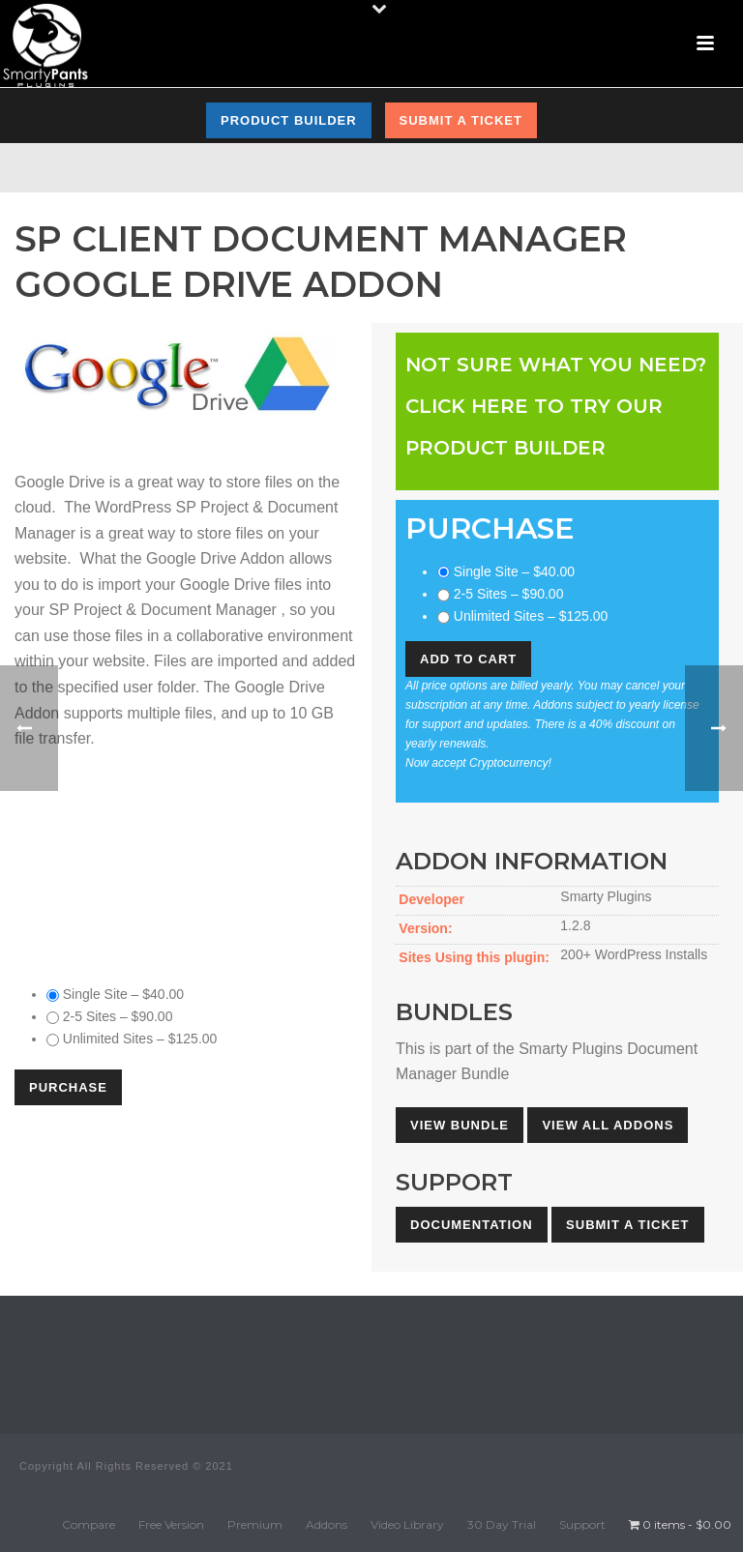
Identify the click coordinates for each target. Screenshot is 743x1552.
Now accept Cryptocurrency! (478, 763)
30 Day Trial (501, 1524)
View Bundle (459, 1125)
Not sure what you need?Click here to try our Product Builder (555, 406)
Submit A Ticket (627, 1224)
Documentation (471, 1224)
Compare (88, 1524)
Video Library (407, 1524)
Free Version (171, 1524)
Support (582, 1524)
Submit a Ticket (461, 120)
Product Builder (289, 120)
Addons (326, 1524)
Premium (254, 1524)
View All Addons (607, 1125)
